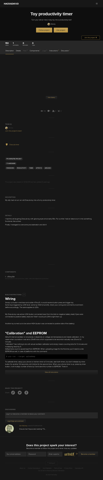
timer (31, 168)
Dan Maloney (23, 426)
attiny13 (39, 168)
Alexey (51, 24)
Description (9, 51)
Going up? (51, 463)
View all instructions (51, 372)
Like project (60, 30)
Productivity (21, 168)
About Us (22, 468)
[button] (96, 3)
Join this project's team (13, 131)
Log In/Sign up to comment (15, 421)
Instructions (54, 50)
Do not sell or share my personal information (51, 471)
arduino (48, 168)
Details (18, 51)
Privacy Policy (68, 468)
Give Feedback (47, 468)
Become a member (33, 448)
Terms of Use (58, 468)
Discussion (65, 50)
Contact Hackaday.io (34, 468)
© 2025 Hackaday (51, 475)
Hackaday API (79, 468)
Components (35, 50)
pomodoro (10, 168)
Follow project (44, 30)
